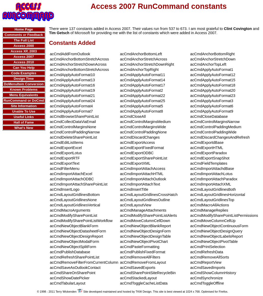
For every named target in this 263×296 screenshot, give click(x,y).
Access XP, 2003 (24, 51)
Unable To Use (23, 111)
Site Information (24, 106)
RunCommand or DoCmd (24, 100)
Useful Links (24, 117)
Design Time (24, 79)
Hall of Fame (24, 122)
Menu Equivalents (23, 95)
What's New (23, 128)
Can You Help (23, 68)
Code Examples (23, 73)
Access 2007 (24, 57)
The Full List (24, 40)
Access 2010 (24, 62)
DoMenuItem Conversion (24, 84)
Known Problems (24, 89)
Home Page (24, 29)
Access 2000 (24, 46)
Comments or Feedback (24, 35)
